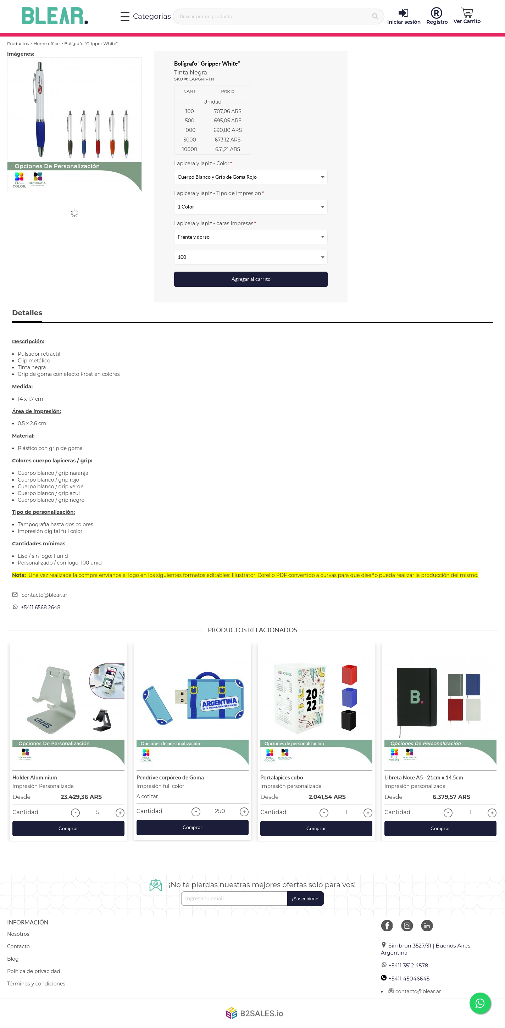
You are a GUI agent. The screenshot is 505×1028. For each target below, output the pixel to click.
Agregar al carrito (251, 279)
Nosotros (18, 934)
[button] (467, 16)
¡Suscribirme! (306, 898)
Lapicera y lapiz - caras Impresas (215, 223)
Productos (18, 43)
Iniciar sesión (404, 16)
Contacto (18, 946)
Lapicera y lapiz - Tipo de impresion (219, 193)
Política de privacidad (33, 971)
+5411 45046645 (405, 978)
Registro (437, 16)
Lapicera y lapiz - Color (203, 163)
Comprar (68, 828)
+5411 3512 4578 (404, 965)
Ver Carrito (467, 15)
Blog (13, 959)
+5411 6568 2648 (40, 607)
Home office (47, 43)
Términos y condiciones (36, 983)
